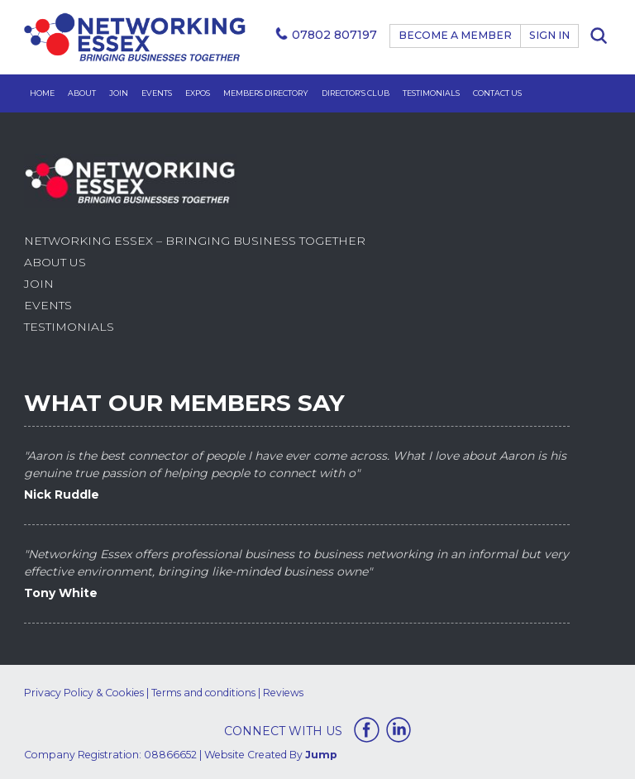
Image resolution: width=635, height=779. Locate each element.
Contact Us (497, 93)
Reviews (283, 692)
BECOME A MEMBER (455, 35)
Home (42, 93)
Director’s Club (355, 93)
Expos (197, 93)
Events (156, 93)
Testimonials (431, 93)
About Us (55, 262)
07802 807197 (334, 34)
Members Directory (265, 93)
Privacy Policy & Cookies (84, 692)
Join (118, 93)
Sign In (549, 35)
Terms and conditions (203, 692)
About (82, 93)
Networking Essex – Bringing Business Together (194, 240)
